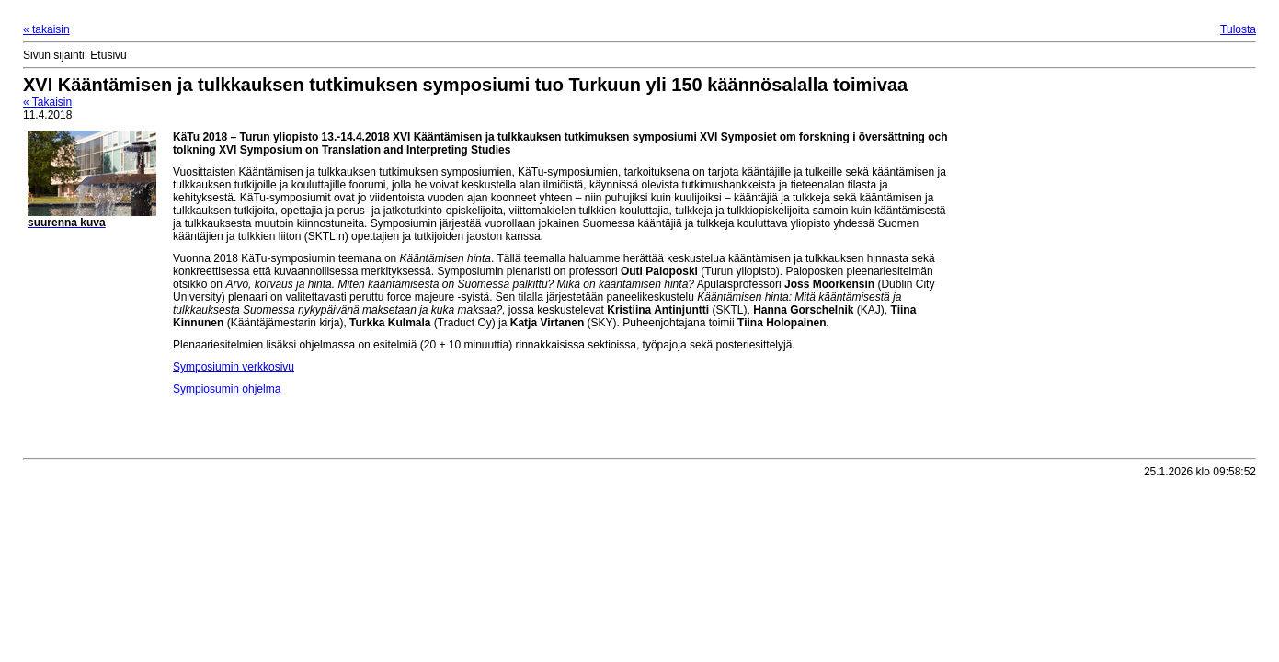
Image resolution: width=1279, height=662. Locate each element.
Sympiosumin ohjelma (226, 388)
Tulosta (1238, 29)
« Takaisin (47, 102)
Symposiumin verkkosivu (233, 366)
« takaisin (46, 29)
